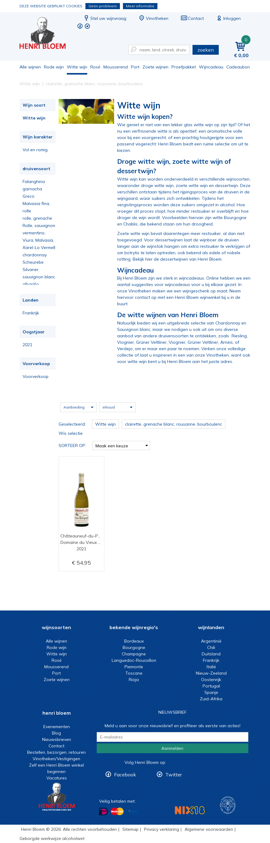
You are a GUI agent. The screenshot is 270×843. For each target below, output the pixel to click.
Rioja (134, 679)
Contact (192, 18)
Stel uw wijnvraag (104, 18)
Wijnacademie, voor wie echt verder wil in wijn (228, 805)
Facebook (125, 775)
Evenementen (56, 726)
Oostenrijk (211, 679)
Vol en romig (35, 149)
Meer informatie (140, 6)
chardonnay (35, 255)
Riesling (239, 336)
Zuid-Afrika (211, 699)
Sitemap (130, 829)
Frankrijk (31, 313)
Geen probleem (102, 6)
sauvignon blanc (39, 277)
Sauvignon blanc (133, 329)
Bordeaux (134, 641)
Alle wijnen (30, 67)
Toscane (133, 673)
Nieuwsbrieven (56, 739)
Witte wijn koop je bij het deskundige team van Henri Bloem (47, 34)
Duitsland (211, 654)
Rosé (95, 67)
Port (135, 67)
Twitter (173, 775)
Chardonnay (227, 323)
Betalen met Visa (132, 812)
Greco (28, 196)
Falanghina (34, 181)
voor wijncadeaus (172, 284)
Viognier (125, 342)
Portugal (211, 686)
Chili (211, 647)
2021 (27, 344)
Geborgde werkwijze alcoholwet (52, 838)
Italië (211, 666)
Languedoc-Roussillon (134, 660)
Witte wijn (77, 67)
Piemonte (133, 666)
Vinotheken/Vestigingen (56, 758)
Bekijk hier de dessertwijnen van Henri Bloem (177, 259)
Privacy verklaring (161, 829)
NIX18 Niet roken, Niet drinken (190, 810)
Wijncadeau (211, 67)
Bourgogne (134, 647)
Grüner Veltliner (151, 342)
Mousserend (115, 67)
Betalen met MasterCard (117, 812)
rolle (27, 211)
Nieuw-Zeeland (211, 673)
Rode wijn (54, 67)
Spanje (211, 692)
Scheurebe (33, 262)
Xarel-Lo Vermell (39, 247)
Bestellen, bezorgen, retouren (56, 752)
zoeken (205, 50)
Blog (56, 733)
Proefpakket (183, 67)
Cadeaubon (238, 67)
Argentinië (211, 641)
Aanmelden (172, 748)
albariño (31, 284)
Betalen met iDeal (103, 812)
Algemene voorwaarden (209, 829)
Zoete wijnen (155, 67)
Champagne (134, 654)
